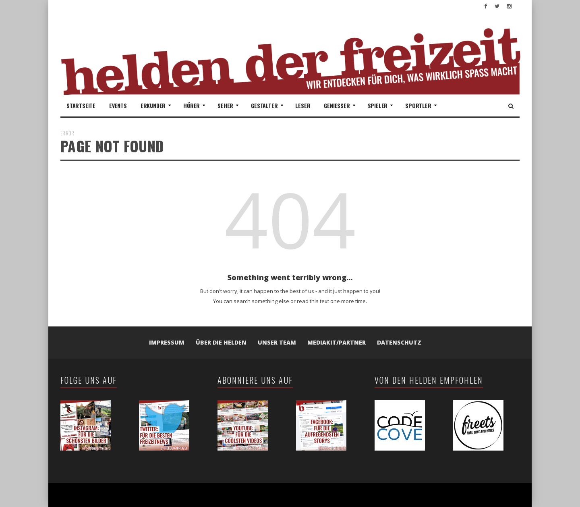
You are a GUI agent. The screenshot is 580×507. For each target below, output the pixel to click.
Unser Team (277, 342)
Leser (302, 105)
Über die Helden (221, 342)
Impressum (166, 342)
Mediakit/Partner (336, 342)
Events (118, 105)
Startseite (80, 105)
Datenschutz (399, 342)
